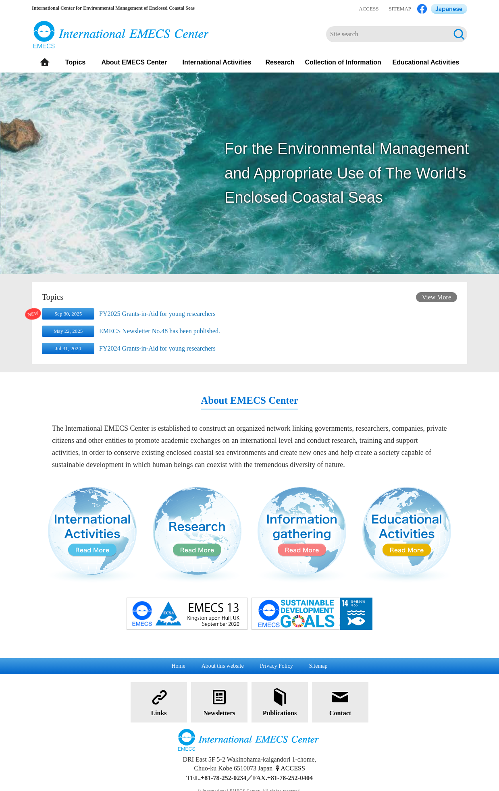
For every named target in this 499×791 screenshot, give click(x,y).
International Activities (216, 62)
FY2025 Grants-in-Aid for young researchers (157, 313)
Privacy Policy (276, 666)
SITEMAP (400, 9)
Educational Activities (426, 62)
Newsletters (219, 701)
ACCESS (368, 9)
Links (159, 701)
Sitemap (318, 666)
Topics (75, 62)
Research (280, 62)
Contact (340, 701)
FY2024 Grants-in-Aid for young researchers (157, 348)
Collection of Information (343, 62)
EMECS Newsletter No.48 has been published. (159, 331)
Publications (280, 701)
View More (436, 297)
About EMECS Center (134, 62)
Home (178, 666)
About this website (223, 666)
